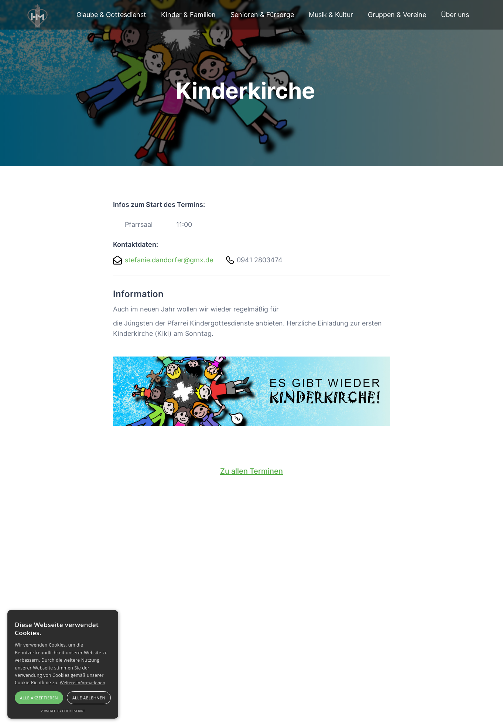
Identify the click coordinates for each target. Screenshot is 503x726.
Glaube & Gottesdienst (111, 14)
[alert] (62, 664)
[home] (38, 15)
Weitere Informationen (82, 682)
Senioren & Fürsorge (262, 14)
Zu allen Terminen (251, 471)
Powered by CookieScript (63, 711)
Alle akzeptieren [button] (39, 698)
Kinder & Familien (188, 14)
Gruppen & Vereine (397, 14)
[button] (111, 15)
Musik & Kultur (331, 14)
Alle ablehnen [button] (88, 698)
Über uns (455, 14)
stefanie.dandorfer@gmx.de (169, 260)
